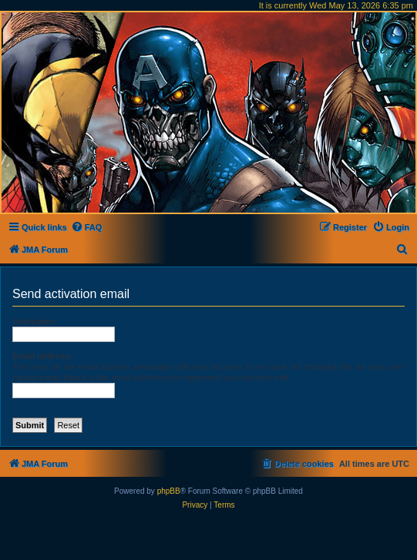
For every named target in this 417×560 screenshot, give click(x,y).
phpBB (168, 491)
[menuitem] (87, 227)
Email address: (42, 355)
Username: (34, 321)
